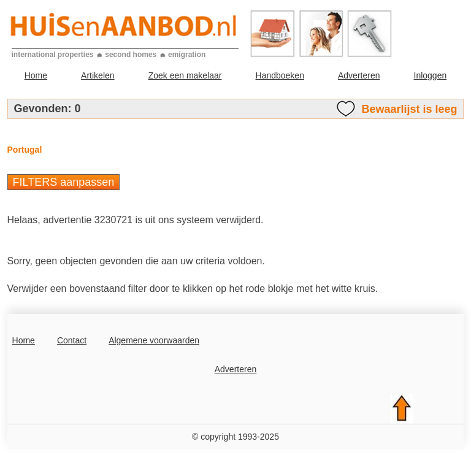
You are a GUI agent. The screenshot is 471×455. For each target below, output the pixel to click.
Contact (71, 340)
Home (36, 75)
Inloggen (430, 75)
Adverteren (359, 75)
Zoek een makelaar (185, 75)
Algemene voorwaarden (154, 340)
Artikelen (97, 75)
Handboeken (280, 75)
